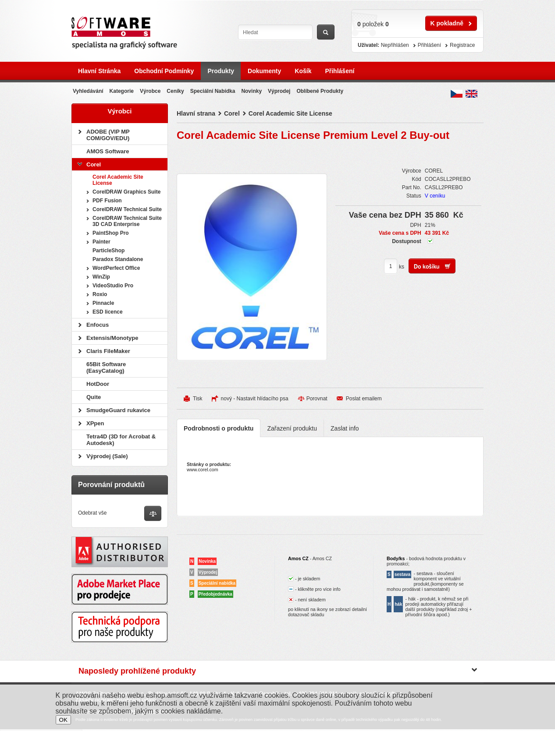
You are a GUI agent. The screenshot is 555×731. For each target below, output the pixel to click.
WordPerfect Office (116, 268)
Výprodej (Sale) (107, 456)
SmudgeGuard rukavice (118, 410)
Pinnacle (103, 303)
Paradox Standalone (117, 259)
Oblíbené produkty (319, 91)
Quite (93, 397)
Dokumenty (264, 70)
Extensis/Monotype (112, 338)
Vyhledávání (88, 91)
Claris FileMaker (108, 351)
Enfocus (97, 324)
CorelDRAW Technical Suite (127, 209)
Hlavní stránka (99, 70)
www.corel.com (202, 469)
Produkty (220, 70)
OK (63, 720)
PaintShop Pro (110, 233)
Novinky (251, 91)
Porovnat (316, 399)
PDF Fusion (107, 201)
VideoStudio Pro (112, 286)
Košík (303, 70)
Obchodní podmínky (164, 70)
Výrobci (119, 111)
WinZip (101, 277)
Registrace (462, 45)
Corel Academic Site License (290, 113)
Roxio (99, 294)
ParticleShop (108, 250)
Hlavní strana (196, 113)
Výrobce (150, 91)
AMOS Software (107, 151)
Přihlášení (339, 70)
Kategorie (122, 91)
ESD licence (107, 312)
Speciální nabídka (212, 91)
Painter (101, 242)
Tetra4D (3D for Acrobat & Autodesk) (121, 439)
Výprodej (279, 91)
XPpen (95, 423)
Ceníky (175, 91)
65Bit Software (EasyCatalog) (106, 367)
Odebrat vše (92, 513)
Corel (232, 113)
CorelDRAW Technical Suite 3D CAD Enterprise (127, 221)
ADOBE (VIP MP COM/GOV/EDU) (107, 134)
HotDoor (97, 384)
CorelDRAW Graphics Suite (126, 192)
